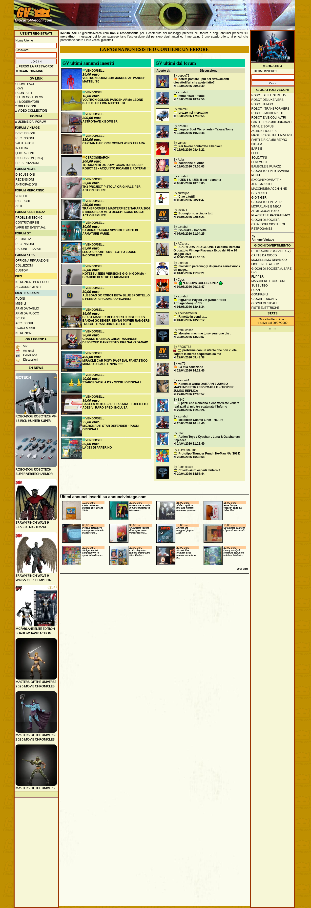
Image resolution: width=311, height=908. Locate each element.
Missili (21, 303)
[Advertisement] (204, 12)
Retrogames (261, 228)
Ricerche (23, 201)
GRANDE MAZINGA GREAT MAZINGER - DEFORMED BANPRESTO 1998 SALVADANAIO (115, 340)
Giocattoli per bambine (270, 171)
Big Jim (256, 144)
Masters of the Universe (272, 135)
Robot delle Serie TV (269, 95)
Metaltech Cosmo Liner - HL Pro (201, 420)
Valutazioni (25, 143)
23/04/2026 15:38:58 (191, 457)
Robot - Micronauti (267, 113)
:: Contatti (23, 93)
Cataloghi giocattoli (269, 224)
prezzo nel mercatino (193, 112)
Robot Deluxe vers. (267, 100)
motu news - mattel (192, 96)
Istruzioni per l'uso (32, 282)
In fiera (22, 148)
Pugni (20, 298)
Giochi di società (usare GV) (271, 270)
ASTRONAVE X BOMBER (100, 121)
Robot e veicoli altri (268, 117)
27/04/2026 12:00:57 (191, 394)
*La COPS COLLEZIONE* (201, 283)
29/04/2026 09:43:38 (191, 357)
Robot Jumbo (262, 104)
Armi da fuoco (27, 313)
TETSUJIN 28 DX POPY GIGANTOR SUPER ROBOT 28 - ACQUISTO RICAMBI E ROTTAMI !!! (116, 166)
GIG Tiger (259, 197)
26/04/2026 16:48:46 (191, 423)
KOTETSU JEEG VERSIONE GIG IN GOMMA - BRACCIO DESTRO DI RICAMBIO (114, 275)
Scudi (20, 318)
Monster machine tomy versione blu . (205, 333)
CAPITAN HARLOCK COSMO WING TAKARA (114, 143)
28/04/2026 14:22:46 (191, 370)
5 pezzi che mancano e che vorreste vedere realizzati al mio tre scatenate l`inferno (206, 404)
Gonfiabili (259, 294)
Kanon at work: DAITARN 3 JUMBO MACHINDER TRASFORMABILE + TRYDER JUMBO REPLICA (203, 387)
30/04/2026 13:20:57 (191, 337)
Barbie (256, 148)
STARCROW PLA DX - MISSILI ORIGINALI (112, 382)
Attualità (23, 239)
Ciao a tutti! (187, 196)
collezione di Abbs (192, 163)
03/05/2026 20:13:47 (191, 287)
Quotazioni (25, 153)
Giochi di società (265, 220)
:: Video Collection (31, 110)
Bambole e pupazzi (266, 166)
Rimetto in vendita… (193, 316)
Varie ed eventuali (31, 227)
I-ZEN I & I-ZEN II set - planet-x (200, 180)
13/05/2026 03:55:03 (191, 166)
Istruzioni (24, 333)
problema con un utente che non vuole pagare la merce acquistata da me (205, 352)
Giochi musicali (264, 303)
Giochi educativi (264, 299)
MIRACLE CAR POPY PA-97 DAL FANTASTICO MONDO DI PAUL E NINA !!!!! (115, 362)
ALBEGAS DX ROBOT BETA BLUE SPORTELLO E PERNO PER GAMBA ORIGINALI (116, 297)
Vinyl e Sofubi (263, 126)
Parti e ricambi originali (271, 122)
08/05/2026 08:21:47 (191, 200)
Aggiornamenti (28, 287)
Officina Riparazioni (32, 260)
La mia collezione (191, 367)
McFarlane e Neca (266, 206)
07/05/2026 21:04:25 (191, 233)
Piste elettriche (265, 308)
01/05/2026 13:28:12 (191, 320)
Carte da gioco (264, 255)
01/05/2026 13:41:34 (191, 307)
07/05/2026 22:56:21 (191, 217)
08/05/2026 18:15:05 (191, 183)
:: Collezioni (25, 106)
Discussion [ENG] (29, 158)
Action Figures (264, 131)
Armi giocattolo (265, 211)
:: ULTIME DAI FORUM (30, 122)
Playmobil (259, 162)
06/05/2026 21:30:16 (191, 257)
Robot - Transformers (270, 108)
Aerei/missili (261, 184)
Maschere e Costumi (268, 281)
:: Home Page (25, 84)
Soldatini (259, 157)
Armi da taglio (27, 308)
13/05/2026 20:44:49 (191, 86)
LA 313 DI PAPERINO (97, 447)
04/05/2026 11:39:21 (191, 273)
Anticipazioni (26, 184)
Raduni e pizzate (29, 249)
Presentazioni (27, 163)
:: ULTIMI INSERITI (264, 71)
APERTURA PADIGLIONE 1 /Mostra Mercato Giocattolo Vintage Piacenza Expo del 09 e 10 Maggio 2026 (206, 250)
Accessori (24, 323)
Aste (19, 206)
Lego (255, 153)
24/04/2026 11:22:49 (191, 443)
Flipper (257, 276)
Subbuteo (259, 285)
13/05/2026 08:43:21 (191, 149)
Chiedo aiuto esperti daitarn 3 (199, 470)
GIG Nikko (259, 193)
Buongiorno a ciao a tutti (196, 213)
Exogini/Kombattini (267, 180)
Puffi (255, 175)
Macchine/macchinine (269, 188)
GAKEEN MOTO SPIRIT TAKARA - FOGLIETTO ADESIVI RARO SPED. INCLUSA (115, 405)
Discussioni (25, 133)
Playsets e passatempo (270, 215)
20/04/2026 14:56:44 (191, 473)
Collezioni (24, 265)
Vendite (22, 196)
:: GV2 (19, 88)
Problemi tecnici (29, 217)
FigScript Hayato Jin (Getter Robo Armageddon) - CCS (199, 301)
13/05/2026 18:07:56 (191, 99)
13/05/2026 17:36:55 (191, 116)
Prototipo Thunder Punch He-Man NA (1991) (209, 453)
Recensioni (25, 138)
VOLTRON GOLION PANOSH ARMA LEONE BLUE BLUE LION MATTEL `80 (113, 101)
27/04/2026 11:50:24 (191, 410)
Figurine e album (265, 264)
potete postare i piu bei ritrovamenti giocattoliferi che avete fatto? (201, 80)
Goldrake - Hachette (193, 230)
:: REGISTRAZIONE (29, 71)
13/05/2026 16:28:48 (191, 133)
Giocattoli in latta (267, 202)
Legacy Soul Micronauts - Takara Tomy (206, 129)
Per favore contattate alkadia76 (200, 146)
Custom (22, 270)
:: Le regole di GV (29, 97)
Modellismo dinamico (269, 260)
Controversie (27, 222)
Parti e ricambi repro (269, 140)
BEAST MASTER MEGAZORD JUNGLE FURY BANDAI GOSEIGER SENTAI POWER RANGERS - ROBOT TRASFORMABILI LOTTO (116, 320)
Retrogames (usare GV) (271, 251)
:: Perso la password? (35, 66)
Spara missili (26, 328)
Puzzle (257, 290)
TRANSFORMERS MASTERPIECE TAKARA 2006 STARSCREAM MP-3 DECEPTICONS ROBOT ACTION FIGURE (116, 212)
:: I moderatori (27, 101)
